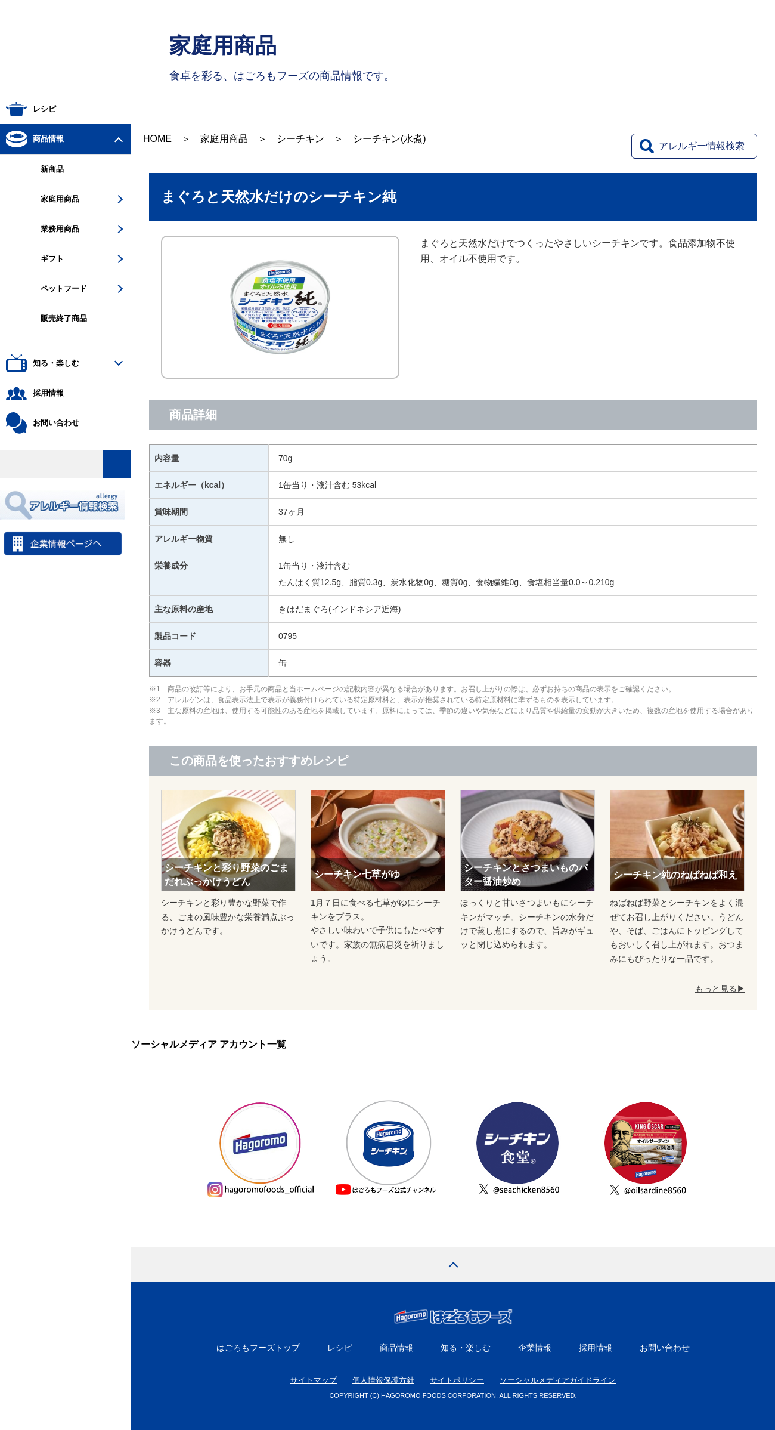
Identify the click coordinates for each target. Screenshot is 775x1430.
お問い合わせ (665, 1347)
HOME (157, 139)
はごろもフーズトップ (258, 1347)
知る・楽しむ (466, 1347)
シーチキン (300, 139)
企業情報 (534, 1347)
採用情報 (595, 1347)
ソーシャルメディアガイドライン (558, 1380)
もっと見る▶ (720, 988)
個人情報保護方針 (383, 1380)
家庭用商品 (224, 139)
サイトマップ (313, 1380)
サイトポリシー (457, 1380)
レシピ (339, 1347)
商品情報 (396, 1347)
